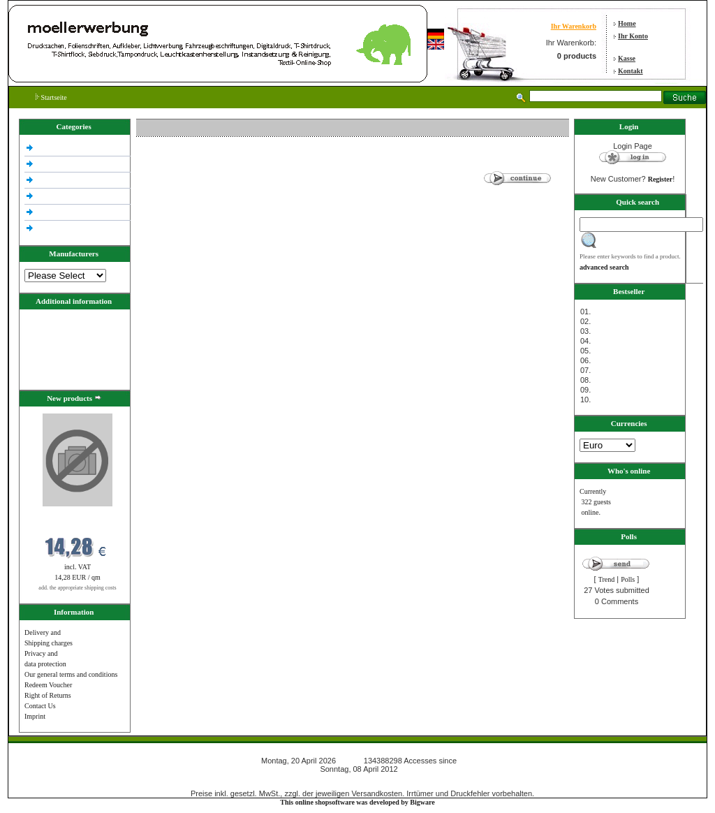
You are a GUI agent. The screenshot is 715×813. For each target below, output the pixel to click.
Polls (628, 579)
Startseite (51, 97)
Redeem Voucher (48, 685)
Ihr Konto (633, 36)
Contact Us (40, 706)
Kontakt (630, 71)
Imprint (34, 716)
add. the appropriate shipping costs (77, 588)
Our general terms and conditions (70, 674)
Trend (606, 579)
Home (627, 23)
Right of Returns (47, 695)
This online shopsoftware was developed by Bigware (357, 802)
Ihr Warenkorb (573, 26)
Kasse (626, 58)
